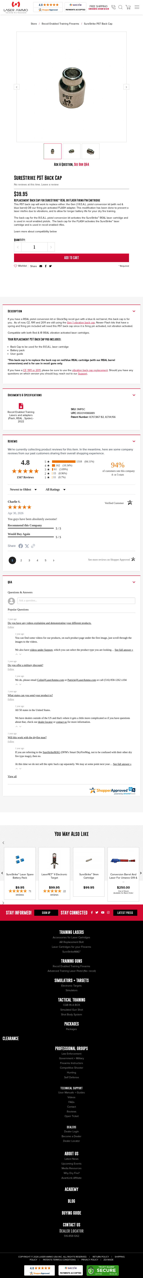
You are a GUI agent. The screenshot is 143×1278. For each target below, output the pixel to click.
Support (82, 373)
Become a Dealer (71, 1136)
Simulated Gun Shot (71, 1009)
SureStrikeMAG (51, 752)
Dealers (71, 1127)
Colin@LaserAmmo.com (50, 679)
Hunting (71, 1072)
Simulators (71, 990)
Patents (47, 1259)
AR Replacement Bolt (71, 942)
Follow (11, 627)
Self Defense (71, 1077)
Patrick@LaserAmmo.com (82, 679)
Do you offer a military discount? (25, 665)
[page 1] (12, 560)
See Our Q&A (81, 164)
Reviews (71, 1111)
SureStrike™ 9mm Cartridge (89, 876)
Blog (71, 1201)
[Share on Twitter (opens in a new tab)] (27, 546)
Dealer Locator (71, 1141)
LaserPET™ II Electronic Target (54, 876)
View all (12, 776)
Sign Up (46, 912)
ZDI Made (108, 1259)
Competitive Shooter (71, 1067)
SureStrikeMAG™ (71, 951)
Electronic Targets (71, 985)
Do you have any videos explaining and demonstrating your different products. (49, 623)
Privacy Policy (89, 1259)
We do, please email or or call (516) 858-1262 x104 (71, 679)
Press (125, 912)
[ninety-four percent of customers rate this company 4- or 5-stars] (117, 469)
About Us (71, 1153)
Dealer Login (71, 1131)
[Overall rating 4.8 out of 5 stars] (25, 471)
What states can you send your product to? (30, 695)
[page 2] (21, 560)
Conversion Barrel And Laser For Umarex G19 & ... (123, 878)
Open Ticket (72, 1116)
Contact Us (71, 1224)
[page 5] (46, 560)
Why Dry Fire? (72, 1173)
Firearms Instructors (71, 1063)
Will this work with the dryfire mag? (27, 737)
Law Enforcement (71, 1053)
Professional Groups (71, 1048)
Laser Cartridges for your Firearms (71, 946)
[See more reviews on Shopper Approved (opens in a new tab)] (33, 546)
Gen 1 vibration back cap (81, 322)
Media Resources (72, 1168)
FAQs (71, 1102)
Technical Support (71, 1088)
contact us (61, 721)
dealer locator (45, 721)
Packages (71, 1029)
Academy (71, 1189)
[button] (16, 654)
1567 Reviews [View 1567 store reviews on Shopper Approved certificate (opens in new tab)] (30, 477)
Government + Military (71, 1058)
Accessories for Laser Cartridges (71, 937)
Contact (71, 1106)
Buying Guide (71, 1213)
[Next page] (54, 560)
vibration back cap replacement (90, 370)
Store (34, 23)
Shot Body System (71, 1014)
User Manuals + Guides (71, 1092)
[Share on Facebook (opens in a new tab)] (20, 546)
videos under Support (41, 649)
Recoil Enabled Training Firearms (60, 23)
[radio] (71, 461)
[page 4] (37, 560)
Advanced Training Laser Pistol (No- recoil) (72, 970)
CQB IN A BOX (71, 1005)
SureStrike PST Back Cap (98, 23)
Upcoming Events (71, 1163)
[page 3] (29, 560)
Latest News (72, 1158)
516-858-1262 (71, 1236)
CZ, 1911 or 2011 (32, 370)
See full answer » (124, 649)
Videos (71, 1097)
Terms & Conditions (64, 1259)
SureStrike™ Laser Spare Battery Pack (20, 876)
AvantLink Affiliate (71, 1177)
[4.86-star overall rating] (20, 893)
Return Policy (101, 1256)
